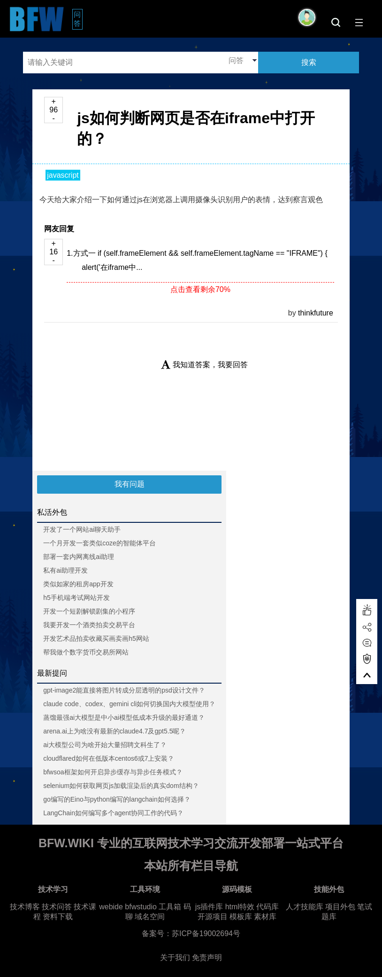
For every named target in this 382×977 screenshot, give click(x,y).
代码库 (267, 907)
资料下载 (58, 917)
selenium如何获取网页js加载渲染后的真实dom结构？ (121, 785)
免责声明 (207, 957)
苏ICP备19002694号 (206, 934)
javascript (63, 175)
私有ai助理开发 (65, 570)
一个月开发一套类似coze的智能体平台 (99, 543)
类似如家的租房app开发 (78, 584)
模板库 (240, 917)
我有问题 (130, 484)
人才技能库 (304, 907)
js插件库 (209, 907)
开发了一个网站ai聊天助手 (82, 529)
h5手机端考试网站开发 (76, 597)
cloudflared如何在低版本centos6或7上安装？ (108, 758)
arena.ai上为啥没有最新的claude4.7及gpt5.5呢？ (114, 731)
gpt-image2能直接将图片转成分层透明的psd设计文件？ (124, 690)
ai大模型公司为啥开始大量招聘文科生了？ (105, 745)
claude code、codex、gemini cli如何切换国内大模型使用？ (129, 704)
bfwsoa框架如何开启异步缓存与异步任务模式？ (112, 772)
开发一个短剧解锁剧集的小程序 (89, 611)
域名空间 (150, 917)
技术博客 (25, 907)
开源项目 (213, 917)
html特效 (239, 907)
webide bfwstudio (129, 907)
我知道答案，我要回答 (204, 365)
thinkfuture (315, 313)
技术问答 (57, 907)
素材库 (265, 917)
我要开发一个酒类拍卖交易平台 (89, 625)
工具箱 (170, 907)
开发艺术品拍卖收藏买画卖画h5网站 (96, 638)
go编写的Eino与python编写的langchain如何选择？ (117, 799)
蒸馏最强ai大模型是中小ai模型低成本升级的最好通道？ (124, 717)
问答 (78, 18)
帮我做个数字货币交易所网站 (86, 652)
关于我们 (175, 957)
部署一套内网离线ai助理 (78, 556)
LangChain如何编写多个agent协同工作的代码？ (113, 813)
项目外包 (340, 907)
